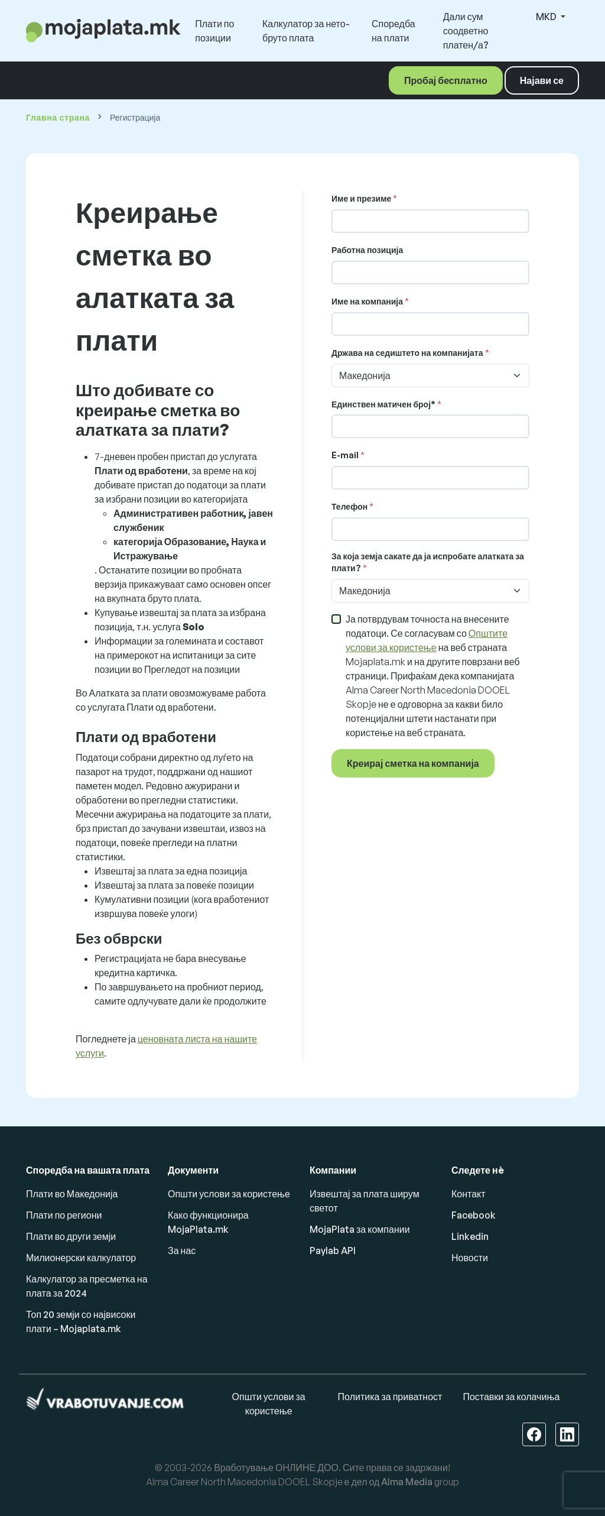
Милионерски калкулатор (81, 1258)
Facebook (473, 1215)
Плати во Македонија (72, 1194)
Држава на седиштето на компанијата (407, 353)
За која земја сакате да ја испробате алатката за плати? (427, 562)
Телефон (349, 506)
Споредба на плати (393, 31)
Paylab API (333, 1250)
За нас (182, 1250)
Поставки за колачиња (511, 1396)
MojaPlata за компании (360, 1229)
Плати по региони (64, 1215)
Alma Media (406, 1482)
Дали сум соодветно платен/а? (466, 31)
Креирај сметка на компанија (413, 763)
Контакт (468, 1194)
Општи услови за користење (229, 1194)
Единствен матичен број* (383, 404)
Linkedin (470, 1236)
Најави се (542, 80)
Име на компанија (367, 301)
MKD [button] (547, 16)
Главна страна (58, 117)
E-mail (345, 455)
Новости (469, 1258)
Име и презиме (361, 198)
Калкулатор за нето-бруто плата (306, 31)
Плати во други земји (71, 1236)
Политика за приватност (390, 1396)
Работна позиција (367, 250)
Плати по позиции (214, 31)
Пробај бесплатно (445, 80)
